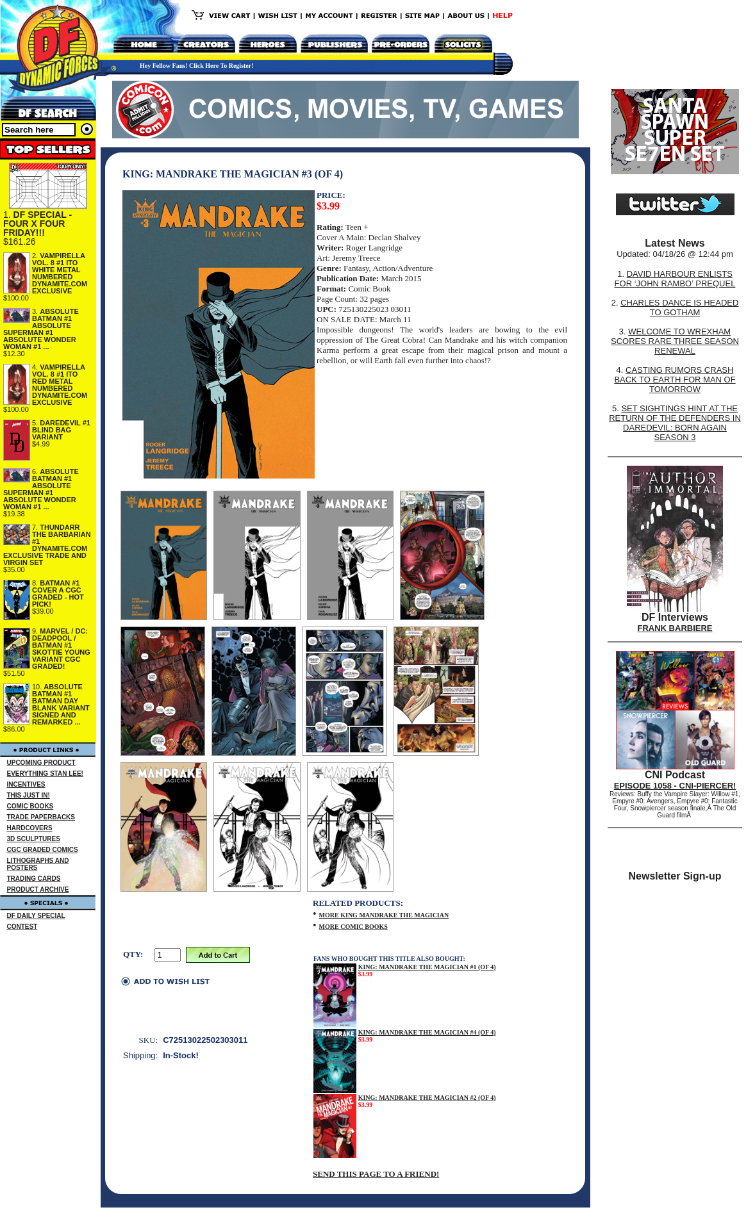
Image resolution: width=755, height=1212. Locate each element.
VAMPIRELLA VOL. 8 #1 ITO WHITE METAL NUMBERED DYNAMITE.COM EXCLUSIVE (59, 273)
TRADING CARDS (34, 878)
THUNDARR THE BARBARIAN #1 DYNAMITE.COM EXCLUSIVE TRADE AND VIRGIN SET (47, 544)
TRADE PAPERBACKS (41, 817)
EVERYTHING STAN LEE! (45, 773)
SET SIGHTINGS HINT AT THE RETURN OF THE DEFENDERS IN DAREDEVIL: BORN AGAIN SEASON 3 (675, 423)
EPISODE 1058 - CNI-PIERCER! (675, 785)
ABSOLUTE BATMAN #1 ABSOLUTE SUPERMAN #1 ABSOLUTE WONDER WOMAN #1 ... (41, 328)
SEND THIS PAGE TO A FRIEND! (376, 1174)
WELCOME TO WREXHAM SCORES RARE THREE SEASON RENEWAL (675, 341)
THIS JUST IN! (28, 795)
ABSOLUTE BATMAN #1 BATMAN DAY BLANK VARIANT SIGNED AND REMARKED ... (61, 704)
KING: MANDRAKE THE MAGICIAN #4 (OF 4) (427, 1032)
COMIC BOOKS (30, 806)
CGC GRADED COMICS (42, 849)
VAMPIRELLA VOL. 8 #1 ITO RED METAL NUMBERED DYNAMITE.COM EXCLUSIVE (59, 384)
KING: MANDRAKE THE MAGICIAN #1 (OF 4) (427, 966)
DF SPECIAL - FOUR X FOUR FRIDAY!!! (37, 223)
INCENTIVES (26, 784)
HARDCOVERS (30, 827)
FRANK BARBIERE (675, 628)
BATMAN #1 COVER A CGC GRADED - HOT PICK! (58, 593)
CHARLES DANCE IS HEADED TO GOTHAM (679, 307)
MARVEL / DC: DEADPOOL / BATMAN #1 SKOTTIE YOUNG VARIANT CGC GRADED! (61, 648)
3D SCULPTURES (33, 838)
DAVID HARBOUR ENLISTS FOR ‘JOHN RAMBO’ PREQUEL (675, 278)
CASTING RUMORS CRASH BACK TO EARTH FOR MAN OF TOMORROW (674, 379)
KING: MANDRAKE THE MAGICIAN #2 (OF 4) (427, 1097)
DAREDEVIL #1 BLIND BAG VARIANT (61, 430)
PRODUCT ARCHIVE (38, 889)
